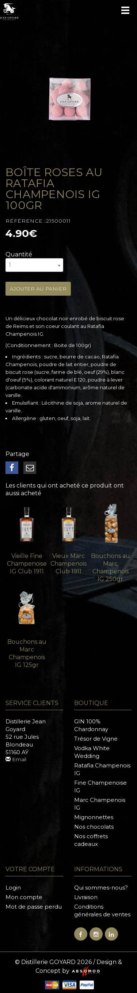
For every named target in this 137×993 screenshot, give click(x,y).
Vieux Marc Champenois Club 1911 (68, 563)
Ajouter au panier (38, 288)
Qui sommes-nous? (101, 887)
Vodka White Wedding (92, 752)
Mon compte (23, 897)
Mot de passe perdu (33, 906)
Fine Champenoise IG (100, 786)
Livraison (86, 897)
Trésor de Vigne (96, 738)
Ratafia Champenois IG (102, 769)
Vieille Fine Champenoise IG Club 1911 (27, 563)
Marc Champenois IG (99, 803)
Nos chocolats (94, 826)
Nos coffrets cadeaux (91, 840)
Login (13, 887)
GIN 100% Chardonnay (91, 725)
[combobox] (34, 265)
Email (15, 759)
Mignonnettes (93, 817)
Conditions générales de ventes (102, 910)
